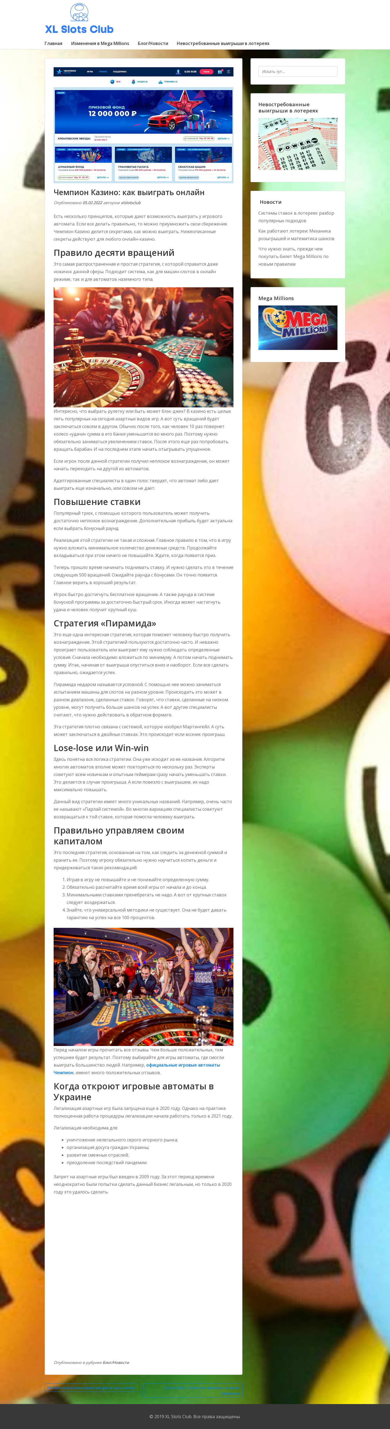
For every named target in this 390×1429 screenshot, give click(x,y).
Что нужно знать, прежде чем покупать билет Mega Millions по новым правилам (293, 256)
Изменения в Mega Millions (100, 43)
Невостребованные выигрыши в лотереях (223, 43)
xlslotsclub (131, 202)
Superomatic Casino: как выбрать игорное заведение (202, 1390)
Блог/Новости (153, 43)
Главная (53, 43)
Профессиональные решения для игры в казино (91, 1387)
